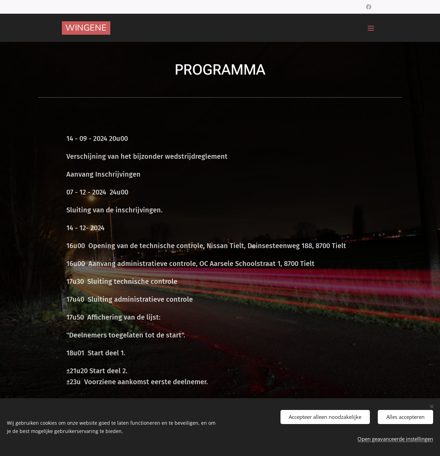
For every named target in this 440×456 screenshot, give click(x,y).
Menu (371, 28)
